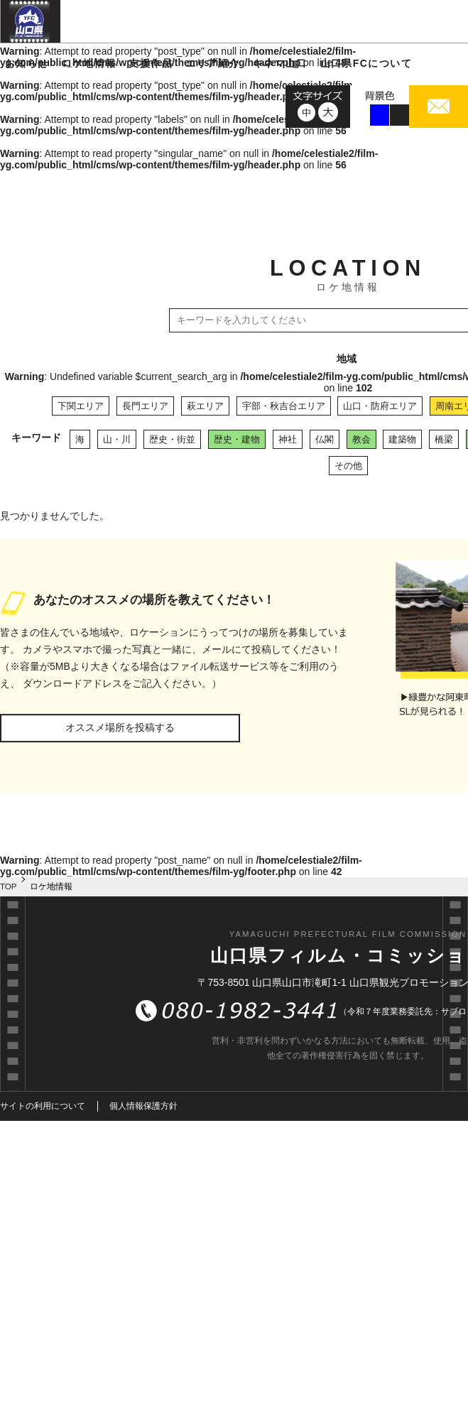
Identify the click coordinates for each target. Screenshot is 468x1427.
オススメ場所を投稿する (120, 727)
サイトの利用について (42, 1106)
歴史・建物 (237, 439)
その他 (348, 465)
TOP (8, 886)
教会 (361, 439)
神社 (287, 439)
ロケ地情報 (89, 63)
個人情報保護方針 (143, 1106)
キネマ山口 (280, 63)
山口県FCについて (366, 63)
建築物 (402, 439)
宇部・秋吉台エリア (283, 406)
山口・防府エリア (380, 406)
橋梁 (444, 439)
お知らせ (27, 63)
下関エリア (81, 406)
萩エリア (205, 406)
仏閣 (324, 439)
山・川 (117, 439)
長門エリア (145, 406)
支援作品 (151, 63)
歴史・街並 (172, 439)
